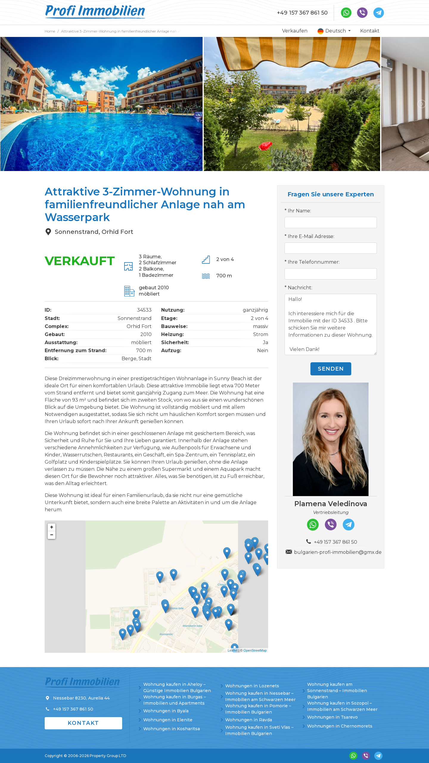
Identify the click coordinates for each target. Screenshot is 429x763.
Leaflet (232, 650)
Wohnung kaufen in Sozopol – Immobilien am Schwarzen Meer (342, 706)
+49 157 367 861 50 (302, 13)
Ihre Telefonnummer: (314, 262)
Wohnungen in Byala (166, 711)
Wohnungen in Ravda (248, 719)
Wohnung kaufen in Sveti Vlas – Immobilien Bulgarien (259, 730)
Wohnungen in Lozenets (252, 686)
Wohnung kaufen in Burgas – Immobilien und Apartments (174, 700)
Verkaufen (294, 31)
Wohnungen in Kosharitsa (171, 728)
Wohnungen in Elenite (167, 719)
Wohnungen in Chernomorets (339, 726)
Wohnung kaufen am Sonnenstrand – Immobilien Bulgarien (337, 691)
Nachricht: (300, 287)
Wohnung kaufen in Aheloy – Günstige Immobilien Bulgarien (177, 687)
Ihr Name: (299, 211)
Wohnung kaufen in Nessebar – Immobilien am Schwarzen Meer (260, 696)
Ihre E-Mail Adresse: (311, 236)
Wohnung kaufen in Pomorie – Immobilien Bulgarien (258, 709)
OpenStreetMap (255, 650)
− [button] (51, 535)
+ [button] (51, 527)
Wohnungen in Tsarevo (332, 717)
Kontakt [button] (83, 723)
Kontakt (370, 31)
